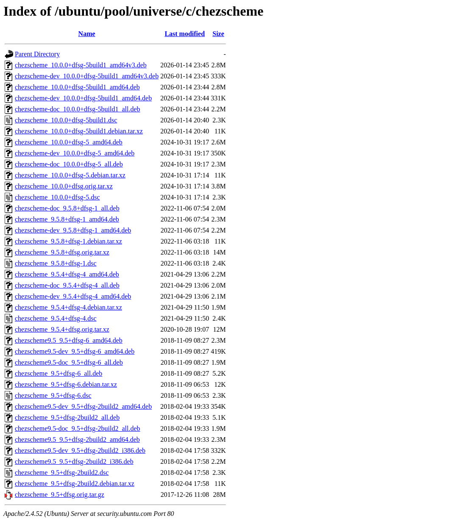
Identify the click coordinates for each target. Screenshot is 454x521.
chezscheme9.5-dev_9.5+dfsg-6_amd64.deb (74, 351)
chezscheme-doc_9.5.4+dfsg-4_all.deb (67, 285)
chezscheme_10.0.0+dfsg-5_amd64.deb (69, 142)
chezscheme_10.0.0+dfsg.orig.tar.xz (64, 186)
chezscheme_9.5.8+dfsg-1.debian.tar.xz (68, 241)
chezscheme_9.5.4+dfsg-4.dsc (56, 318)
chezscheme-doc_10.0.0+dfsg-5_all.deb (69, 164)
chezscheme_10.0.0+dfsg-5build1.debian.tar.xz (79, 131)
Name (86, 33)
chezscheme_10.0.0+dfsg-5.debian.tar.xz (70, 175)
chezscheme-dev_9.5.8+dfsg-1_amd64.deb (73, 230)
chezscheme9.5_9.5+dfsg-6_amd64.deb (69, 340)
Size (218, 33)
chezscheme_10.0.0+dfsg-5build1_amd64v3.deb (81, 65)
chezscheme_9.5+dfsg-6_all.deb (58, 373)
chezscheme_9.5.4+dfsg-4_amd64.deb (67, 274)
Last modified (184, 33)
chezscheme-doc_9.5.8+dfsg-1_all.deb (67, 208)
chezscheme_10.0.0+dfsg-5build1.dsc (66, 120)
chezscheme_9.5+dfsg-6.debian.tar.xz (66, 384)
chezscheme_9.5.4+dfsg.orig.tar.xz (62, 329)
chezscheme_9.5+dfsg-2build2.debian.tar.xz (74, 483)
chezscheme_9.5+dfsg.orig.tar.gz (59, 494)
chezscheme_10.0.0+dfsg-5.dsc (57, 197)
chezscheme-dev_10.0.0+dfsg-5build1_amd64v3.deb (87, 76)
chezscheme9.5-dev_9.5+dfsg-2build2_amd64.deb (83, 406)
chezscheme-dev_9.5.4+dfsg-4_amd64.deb (73, 296)
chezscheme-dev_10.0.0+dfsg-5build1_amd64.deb (83, 98)
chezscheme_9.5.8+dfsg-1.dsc (56, 263)
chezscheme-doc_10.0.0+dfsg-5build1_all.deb (77, 109)
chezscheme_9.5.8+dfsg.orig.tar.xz (62, 252)
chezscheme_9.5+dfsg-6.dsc (53, 395)
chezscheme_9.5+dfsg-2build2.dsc (62, 472)
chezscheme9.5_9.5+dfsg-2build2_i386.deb (74, 461)
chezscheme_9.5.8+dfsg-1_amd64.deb (67, 219)
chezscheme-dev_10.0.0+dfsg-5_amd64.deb (74, 153)
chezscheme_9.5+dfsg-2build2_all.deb (67, 417)
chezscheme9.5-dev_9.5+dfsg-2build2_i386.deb (80, 450)
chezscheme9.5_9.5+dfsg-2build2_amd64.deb (77, 439)
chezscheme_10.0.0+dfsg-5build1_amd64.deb (77, 87)
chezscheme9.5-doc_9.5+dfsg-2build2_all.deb (77, 428)
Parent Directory (37, 54)
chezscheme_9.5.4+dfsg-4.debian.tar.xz (68, 307)
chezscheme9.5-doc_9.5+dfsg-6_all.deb (69, 362)
